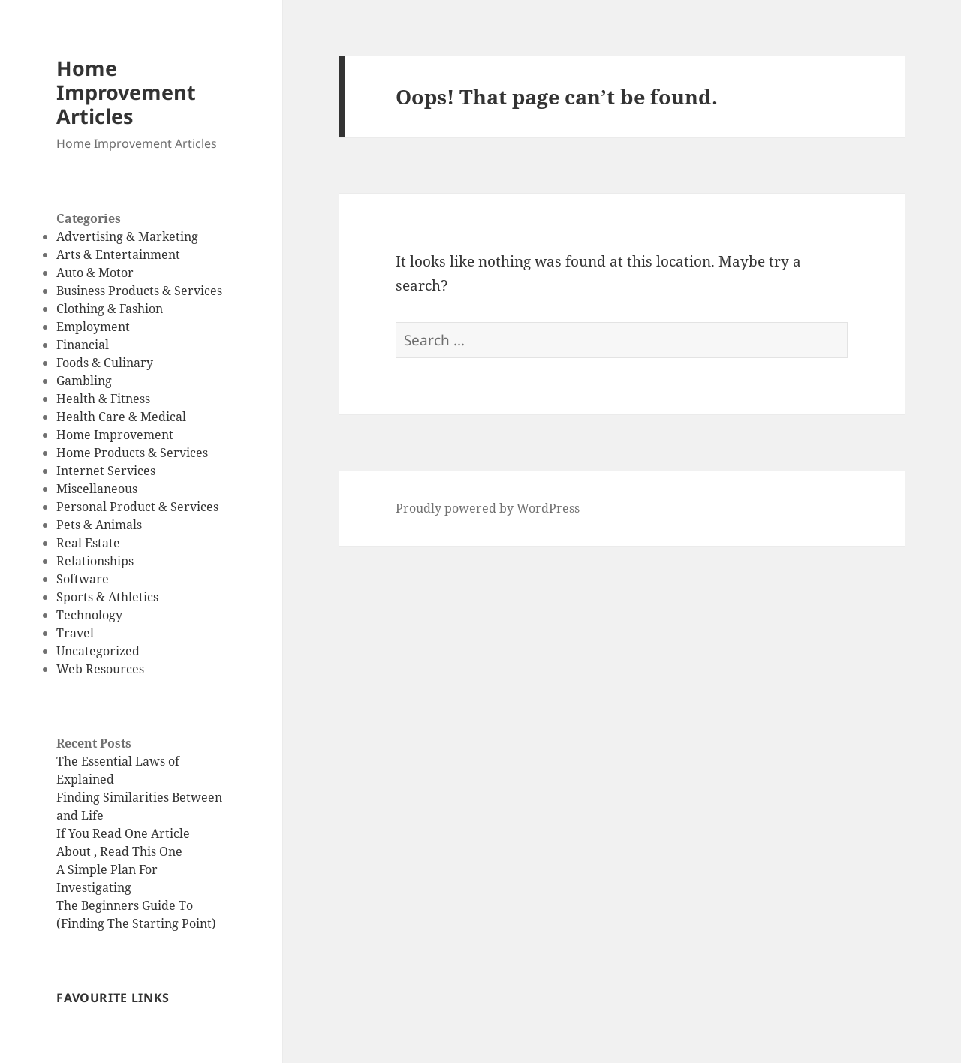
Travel (75, 633)
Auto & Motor (95, 272)
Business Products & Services (139, 290)
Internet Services (105, 470)
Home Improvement (114, 434)
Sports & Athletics (107, 597)
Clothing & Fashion (109, 308)
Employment (93, 326)
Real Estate (88, 543)
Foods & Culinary (104, 362)
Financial (82, 344)
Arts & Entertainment (118, 254)
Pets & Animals (99, 524)
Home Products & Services (132, 452)
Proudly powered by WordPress (488, 508)
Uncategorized (98, 651)
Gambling (84, 380)
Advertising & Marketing (127, 236)
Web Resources (100, 669)
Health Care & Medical (121, 416)
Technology (89, 615)
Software (82, 579)
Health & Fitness (103, 398)
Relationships (95, 561)
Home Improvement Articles (126, 92)
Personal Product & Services (137, 506)
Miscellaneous (96, 488)
